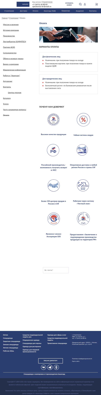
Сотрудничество (9, 53)
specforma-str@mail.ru (41, 7)
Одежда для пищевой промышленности (31, 351)
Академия (80, 11)
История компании (11, 30)
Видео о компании (11, 64)
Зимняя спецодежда (10, 344)
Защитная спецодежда (11, 341)
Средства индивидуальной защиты (57, 339)
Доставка (23, 11)
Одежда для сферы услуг (56, 335)
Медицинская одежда (31, 340)
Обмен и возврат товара (13, 58)
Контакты (93, 11)
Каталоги (7, 98)
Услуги (5, 104)
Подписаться (78, 270)
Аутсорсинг (7, 81)
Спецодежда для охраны (32, 343)
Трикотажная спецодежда (57, 343)
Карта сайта (75, 361)
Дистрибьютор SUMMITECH (14, 41)
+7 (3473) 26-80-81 (40, 5)
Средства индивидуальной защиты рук (33, 336)
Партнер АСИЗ (9, 47)
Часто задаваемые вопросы (14, 109)
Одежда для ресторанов (32, 346)
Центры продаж (14, 92)
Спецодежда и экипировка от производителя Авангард (44, 374)
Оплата (35, 11)
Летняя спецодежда (10, 348)
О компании (9, 11)
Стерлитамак (47, 2)
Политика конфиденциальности (82, 359)
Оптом (5, 335)
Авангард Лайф (50, 11)
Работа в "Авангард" (11, 75)
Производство (9, 36)
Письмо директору (50, 360)
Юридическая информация (14, 70)
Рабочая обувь (8, 351)
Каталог (25, 4)
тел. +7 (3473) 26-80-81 (79, 338)
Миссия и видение (11, 24)
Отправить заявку (69, 4)
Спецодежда (8, 338)
